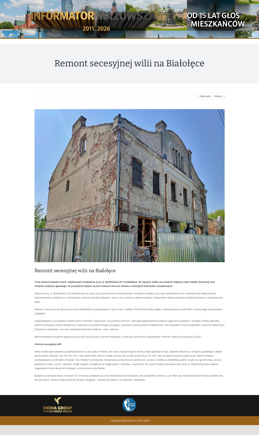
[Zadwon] (129, 397)
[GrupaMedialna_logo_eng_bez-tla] (57, 396)
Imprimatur (127, 420)
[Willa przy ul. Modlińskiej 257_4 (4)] (130, 185)
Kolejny (218, 96)
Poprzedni (205, 96)
